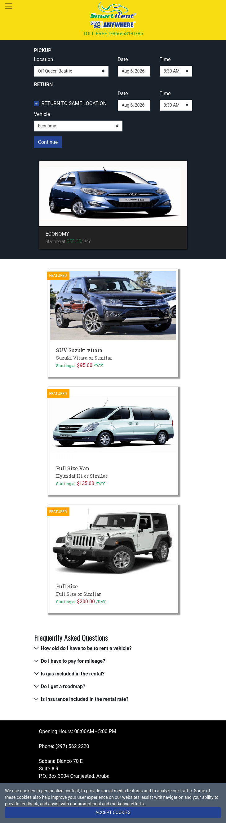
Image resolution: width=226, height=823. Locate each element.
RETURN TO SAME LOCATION (74, 103)
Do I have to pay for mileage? (73, 661)
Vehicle (42, 114)
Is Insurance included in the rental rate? (85, 699)
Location (43, 59)
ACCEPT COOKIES (113, 812)
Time (165, 59)
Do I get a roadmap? (63, 686)
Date (123, 59)
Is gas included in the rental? (73, 674)
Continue (48, 142)
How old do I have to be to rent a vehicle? (86, 648)
